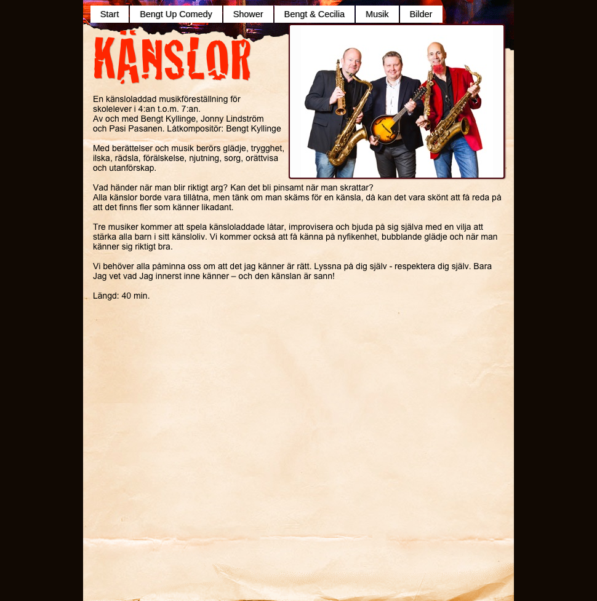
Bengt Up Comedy (176, 14)
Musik (377, 14)
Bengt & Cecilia (314, 14)
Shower (248, 14)
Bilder (421, 14)
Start (109, 14)
